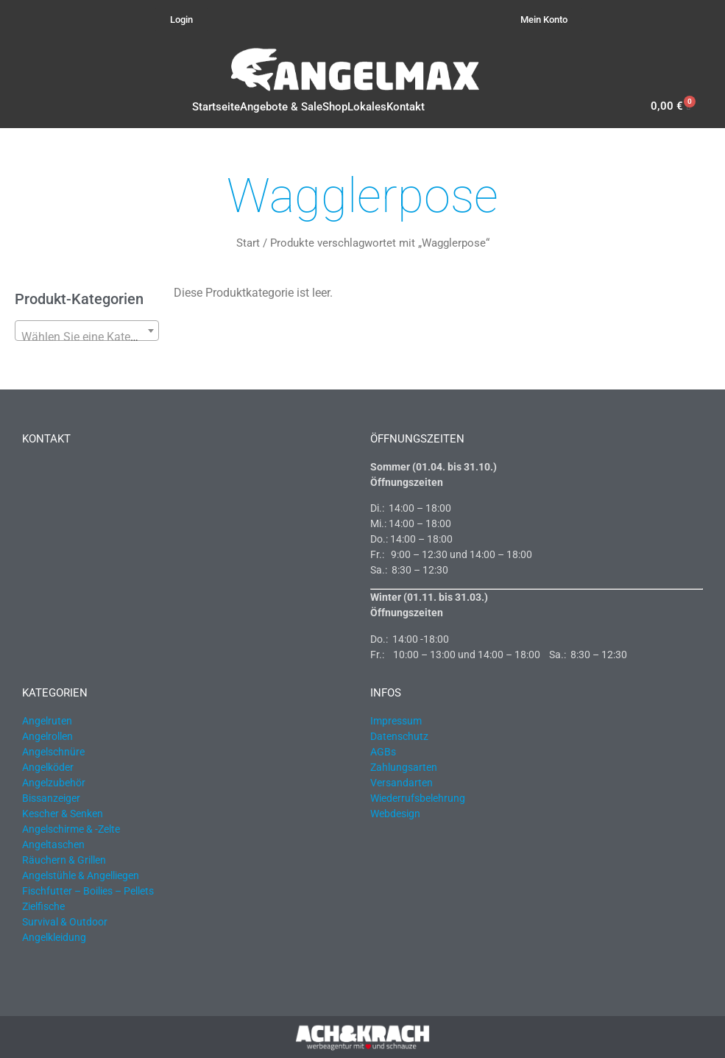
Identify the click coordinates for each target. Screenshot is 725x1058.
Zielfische (43, 906)
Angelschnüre (53, 752)
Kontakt (405, 106)
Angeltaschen (53, 844)
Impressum (396, 721)
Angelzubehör (53, 783)
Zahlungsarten (403, 767)
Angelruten (47, 721)
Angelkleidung (54, 937)
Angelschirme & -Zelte (71, 829)
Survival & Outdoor (64, 922)
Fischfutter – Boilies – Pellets (88, 891)
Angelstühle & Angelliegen (80, 875)
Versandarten (401, 783)
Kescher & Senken (62, 813)
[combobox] (87, 330)
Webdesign (395, 813)
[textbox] (86, 337)
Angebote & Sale (281, 106)
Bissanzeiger (51, 798)
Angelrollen (47, 736)
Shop (334, 106)
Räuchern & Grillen (64, 860)
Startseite (216, 106)
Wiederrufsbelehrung (417, 798)
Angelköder (48, 767)
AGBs (383, 752)
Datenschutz (399, 736)
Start (248, 243)
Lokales (366, 106)
